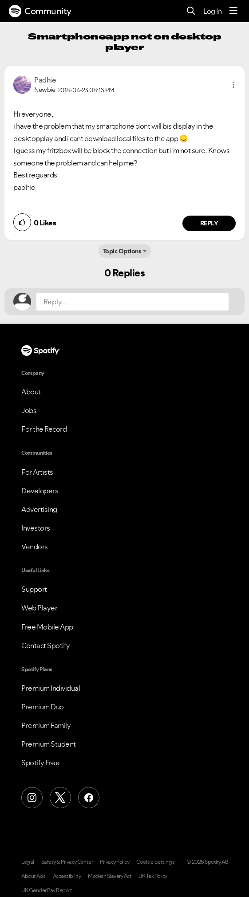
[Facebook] (88, 797)
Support (34, 589)
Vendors (34, 546)
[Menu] (233, 11)
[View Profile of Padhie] (45, 80)
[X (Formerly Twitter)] (60, 797)
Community (40, 11)
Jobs (28, 410)
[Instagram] (32, 797)
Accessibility (67, 876)
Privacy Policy (114, 862)
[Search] (191, 11)
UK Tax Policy (152, 876)
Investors (35, 528)
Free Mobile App (47, 627)
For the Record (44, 429)
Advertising (39, 509)
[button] (233, 84)
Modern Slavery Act (109, 876)
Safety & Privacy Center (67, 862)
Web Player (39, 608)
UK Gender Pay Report (46, 890)
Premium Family (46, 725)
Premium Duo (42, 707)
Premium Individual (50, 688)
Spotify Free (40, 762)
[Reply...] (132, 302)
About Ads (33, 876)
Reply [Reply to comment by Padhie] (209, 223)
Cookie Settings (155, 862)
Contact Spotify (45, 645)
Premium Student (48, 744)
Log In (212, 11)
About (31, 392)
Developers (39, 491)
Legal (27, 862)
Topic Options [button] (122, 251)
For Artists (37, 472)
